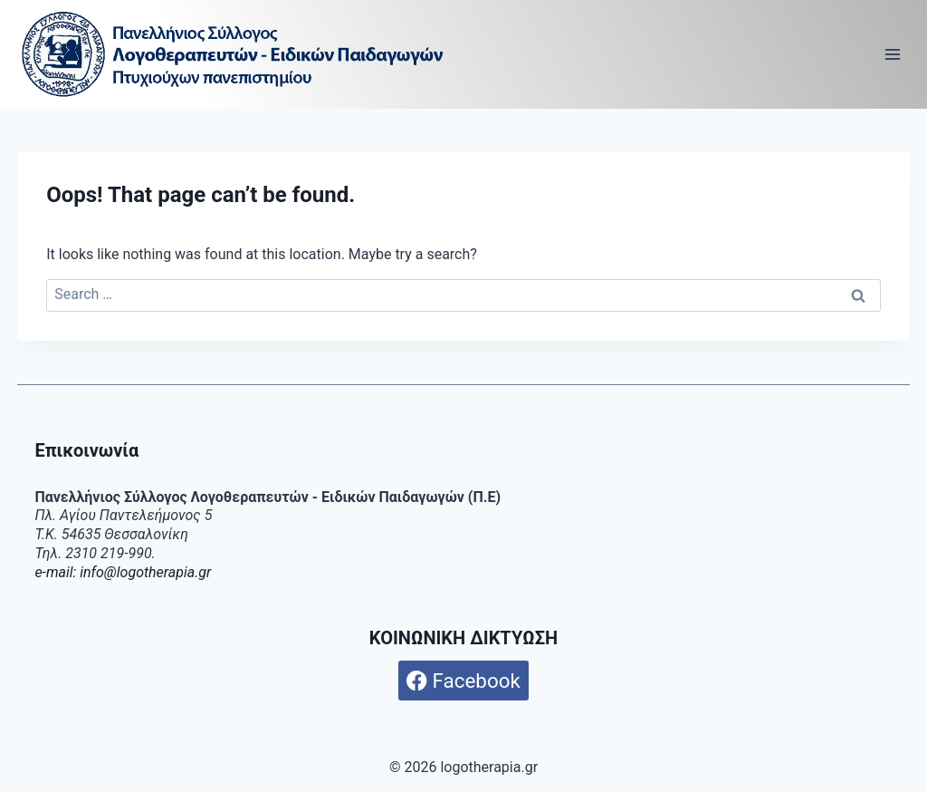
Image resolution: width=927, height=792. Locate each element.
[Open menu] (893, 54)
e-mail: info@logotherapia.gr (122, 572)
